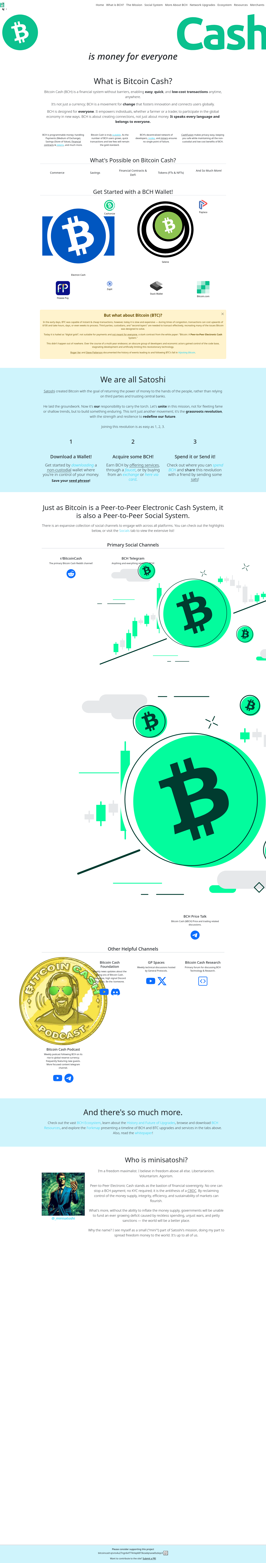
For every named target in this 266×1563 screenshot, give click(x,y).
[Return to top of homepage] (2, 5)
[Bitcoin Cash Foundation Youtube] (104, 992)
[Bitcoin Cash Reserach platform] (202, 981)
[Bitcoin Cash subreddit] (71, 573)
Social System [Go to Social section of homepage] (153, 5)
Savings (95, 173)
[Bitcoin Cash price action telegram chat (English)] (195, 935)
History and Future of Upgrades (151, 1122)
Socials (124, 530)
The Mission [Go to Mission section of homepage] (134, 5)
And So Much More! (209, 170)
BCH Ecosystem (89, 1122)
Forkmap (93, 1127)
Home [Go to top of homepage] (100, 5)
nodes (151, 138)
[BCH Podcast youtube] (57, 1078)
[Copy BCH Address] (165, 1553)
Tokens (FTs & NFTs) (171, 173)
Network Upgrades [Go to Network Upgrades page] (202, 5)
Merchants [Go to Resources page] (257, 5)
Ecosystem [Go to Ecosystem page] (224, 5)
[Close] (222, 314)
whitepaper (143, 1132)
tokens (60, 145)
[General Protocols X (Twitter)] (161, 981)
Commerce (57, 173)
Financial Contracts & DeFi (133, 173)
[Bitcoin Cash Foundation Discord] (115, 992)
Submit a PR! (149, 1558)
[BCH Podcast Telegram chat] (68, 1078)
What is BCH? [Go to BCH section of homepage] (115, 5)
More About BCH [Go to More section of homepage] (176, 5)
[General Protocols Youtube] (150, 981)
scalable (116, 134)
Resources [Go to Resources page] (241, 5)
